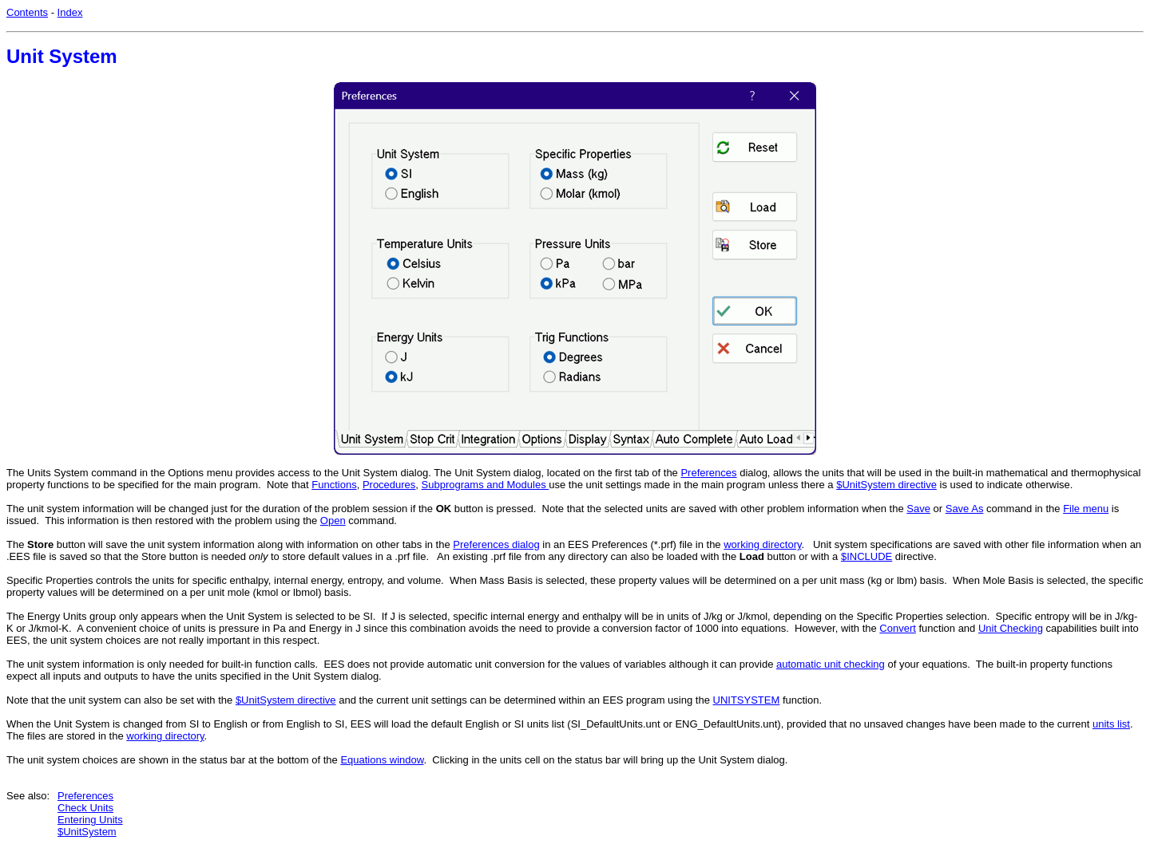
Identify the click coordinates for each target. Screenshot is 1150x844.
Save (918, 509)
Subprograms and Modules (485, 485)
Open (333, 521)
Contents (27, 12)
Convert (897, 628)
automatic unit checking (830, 664)
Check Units (85, 808)
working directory (762, 544)
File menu (1085, 509)
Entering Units (90, 820)
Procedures (389, 485)
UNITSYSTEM (746, 700)
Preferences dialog (496, 544)
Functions (333, 485)
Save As (965, 509)
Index (70, 12)
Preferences (708, 473)
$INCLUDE (866, 556)
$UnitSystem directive (886, 485)
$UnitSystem (87, 832)
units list (1111, 724)
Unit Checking (1010, 628)
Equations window (381, 760)
